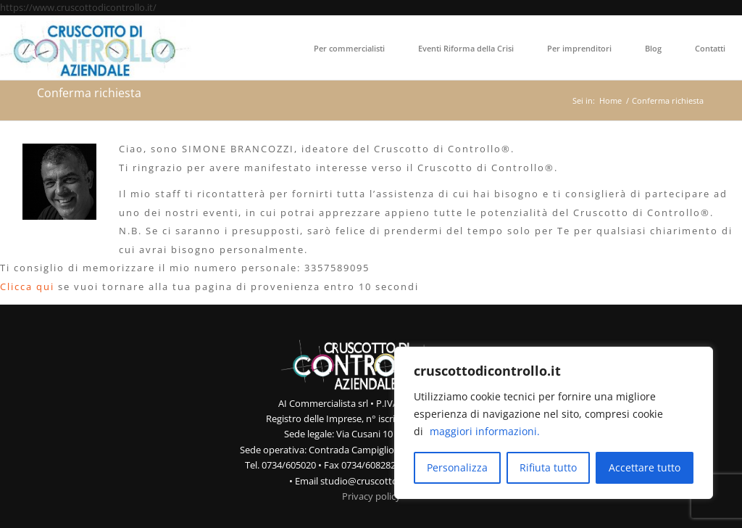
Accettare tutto (644, 467)
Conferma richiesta (89, 93)
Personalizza (457, 467)
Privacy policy (371, 496)
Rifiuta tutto (548, 467)
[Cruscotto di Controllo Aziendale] (96, 48)
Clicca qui (27, 286)
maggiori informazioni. (485, 431)
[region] (553, 423)
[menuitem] (349, 48)
